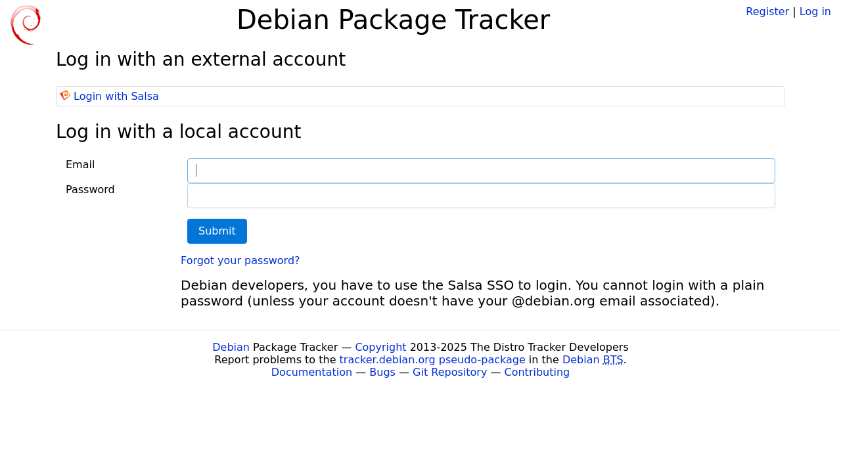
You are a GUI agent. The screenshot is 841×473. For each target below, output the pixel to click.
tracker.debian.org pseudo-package (433, 359)
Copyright (380, 347)
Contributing (537, 372)
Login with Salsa (116, 96)
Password (90, 189)
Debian (231, 347)
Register (767, 11)
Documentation (311, 372)
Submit (217, 231)
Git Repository (450, 372)
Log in (815, 11)
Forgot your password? (240, 260)
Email (80, 164)
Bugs (382, 372)
